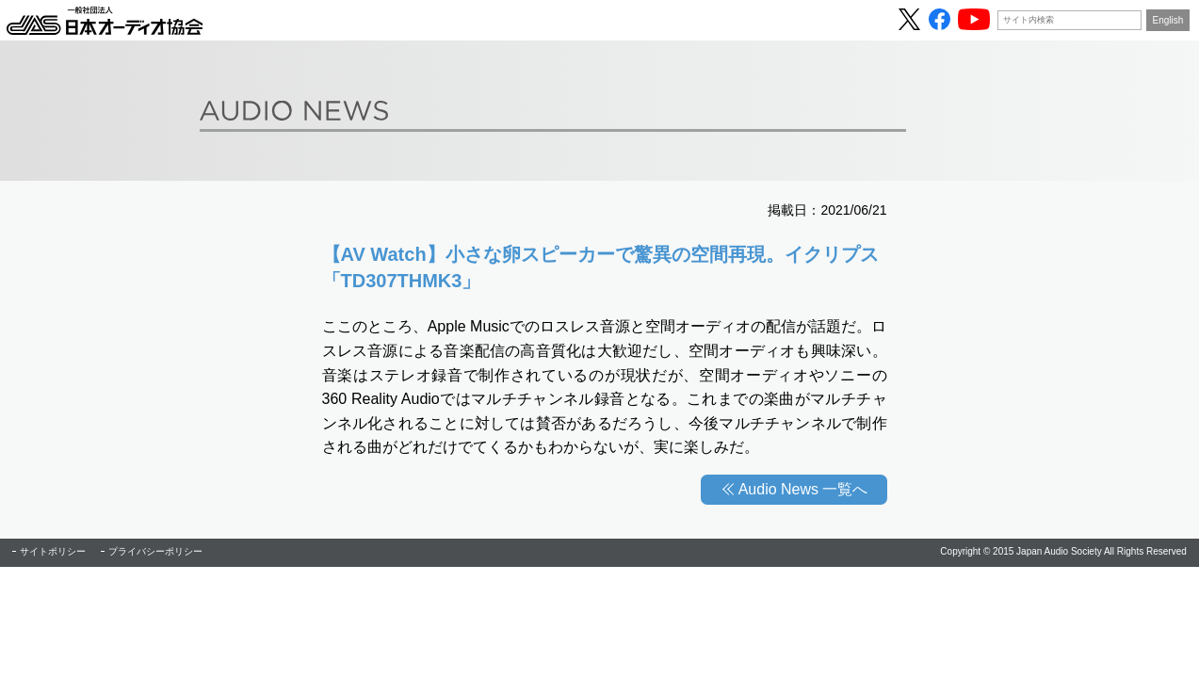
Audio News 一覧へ (803, 489)
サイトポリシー (53, 551)
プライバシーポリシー (155, 551)
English (1168, 20)
